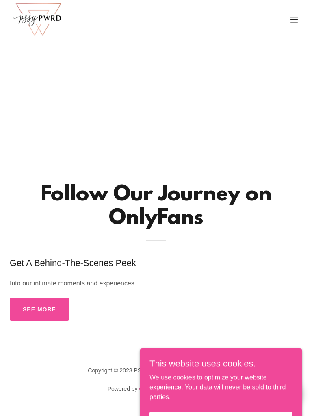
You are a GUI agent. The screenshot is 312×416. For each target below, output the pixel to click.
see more (39, 309)
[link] (37, 19)
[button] (294, 19)
